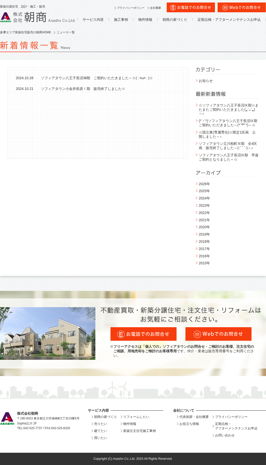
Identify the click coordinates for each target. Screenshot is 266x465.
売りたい (100, 424)
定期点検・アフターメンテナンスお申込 (229, 20)
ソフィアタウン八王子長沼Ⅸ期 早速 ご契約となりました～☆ (230, 157)
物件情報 (145, 20)
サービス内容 (93, 20)
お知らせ (206, 81)
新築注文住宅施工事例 (139, 431)
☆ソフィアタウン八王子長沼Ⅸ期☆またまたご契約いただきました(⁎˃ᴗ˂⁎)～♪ (228, 109)
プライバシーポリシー (131, 7)
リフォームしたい (136, 417)
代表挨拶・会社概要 (194, 417)
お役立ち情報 (189, 424)
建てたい (100, 431)
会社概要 (155, 7)
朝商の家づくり (175, 20)
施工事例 (121, 20)
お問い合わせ (225, 435)
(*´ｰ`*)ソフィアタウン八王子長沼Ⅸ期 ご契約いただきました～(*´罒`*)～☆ (230, 123)
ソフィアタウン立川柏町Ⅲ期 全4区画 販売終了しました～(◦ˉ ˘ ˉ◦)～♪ (228, 146)
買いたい (100, 438)
